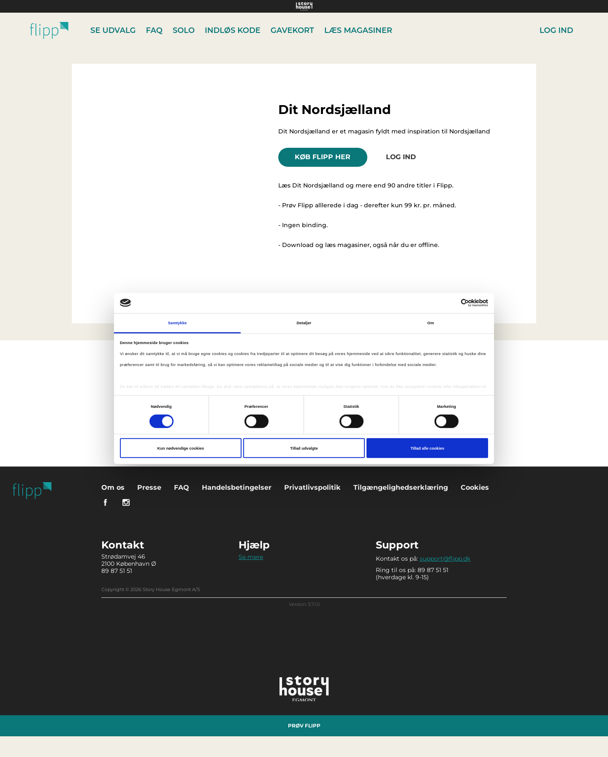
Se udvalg (113, 30)
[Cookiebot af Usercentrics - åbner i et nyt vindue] (451, 303)
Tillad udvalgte (304, 448)
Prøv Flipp (304, 725)
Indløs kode (233, 30)
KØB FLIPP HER (323, 157)
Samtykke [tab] (177, 323)
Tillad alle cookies (427, 448)
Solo (184, 30)
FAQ (154, 30)
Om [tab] (430, 323)
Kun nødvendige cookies (180, 448)
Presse (149, 487)
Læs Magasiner (358, 30)
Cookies (475, 487)
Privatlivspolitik (312, 487)
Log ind (556, 30)
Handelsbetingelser (236, 487)
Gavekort (292, 30)
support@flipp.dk (445, 558)
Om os (113, 487)
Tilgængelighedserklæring (400, 487)
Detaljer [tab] (303, 323)
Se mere (251, 556)
